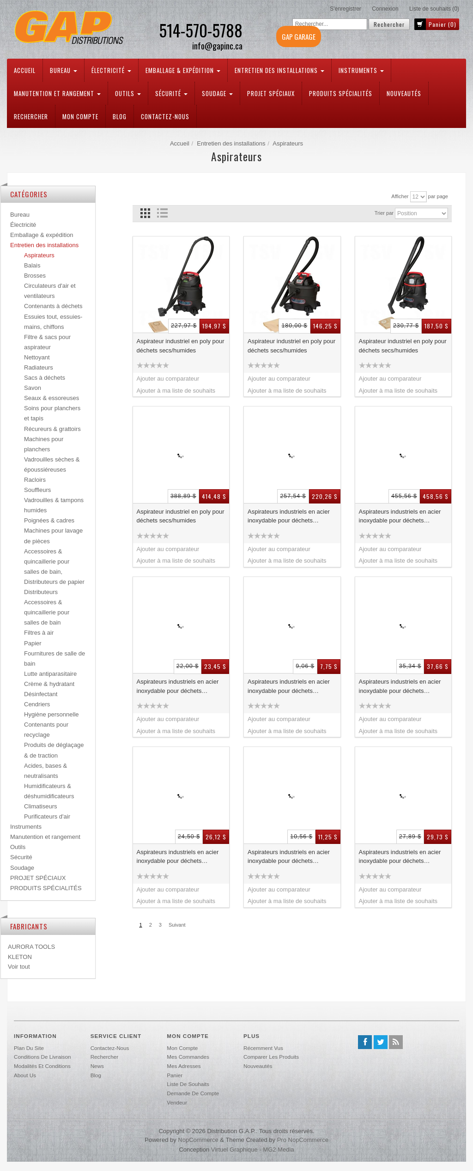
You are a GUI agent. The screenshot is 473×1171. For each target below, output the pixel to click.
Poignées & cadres (49, 520)
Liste (162, 213)
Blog (120, 116)
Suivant (177, 925)
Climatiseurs (40, 806)
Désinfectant (40, 694)
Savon (32, 387)
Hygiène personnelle (51, 714)
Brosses (35, 275)
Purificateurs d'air (47, 816)
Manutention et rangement (57, 93)
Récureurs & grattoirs (52, 428)
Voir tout (19, 966)
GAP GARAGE (298, 36)
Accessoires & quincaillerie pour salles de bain (46, 612)
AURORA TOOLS (31, 946)
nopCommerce (198, 1139)
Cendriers (37, 704)
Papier (33, 643)
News (97, 1066)
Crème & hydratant (49, 683)
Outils (128, 93)
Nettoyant (37, 357)
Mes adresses (183, 1066)
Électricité (111, 70)
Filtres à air (39, 632)
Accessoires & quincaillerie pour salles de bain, (46, 561)
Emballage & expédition (183, 70)
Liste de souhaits (188, 1084)
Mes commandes (188, 1057)
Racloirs (35, 479)
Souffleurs (37, 489)
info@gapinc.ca (217, 46)
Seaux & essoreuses (51, 397)
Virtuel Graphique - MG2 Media (252, 1149)
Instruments (361, 70)
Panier (174, 1075)
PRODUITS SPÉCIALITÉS (340, 93)
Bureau (63, 70)
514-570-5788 (201, 30)
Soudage (217, 93)
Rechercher (31, 116)
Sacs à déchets (44, 377)
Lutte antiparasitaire (50, 673)
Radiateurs (38, 367)
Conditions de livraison (42, 1057)
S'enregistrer (345, 9)
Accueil (25, 70)
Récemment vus (263, 1048)
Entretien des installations (279, 70)
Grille (145, 213)
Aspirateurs (39, 255)
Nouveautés (404, 93)
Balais (32, 265)
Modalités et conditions (42, 1066)
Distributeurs (41, 592)
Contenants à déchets (53, 306)
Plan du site (29, 1048)
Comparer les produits (271, 1057)
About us (25, 1075)
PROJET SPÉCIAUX (271, 93)
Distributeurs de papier (54, 581)
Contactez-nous (165, 116)
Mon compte (80, 116)
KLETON (20, 956)
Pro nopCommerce (302, 1139)
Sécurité (171, 93)
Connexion (385, 9)
